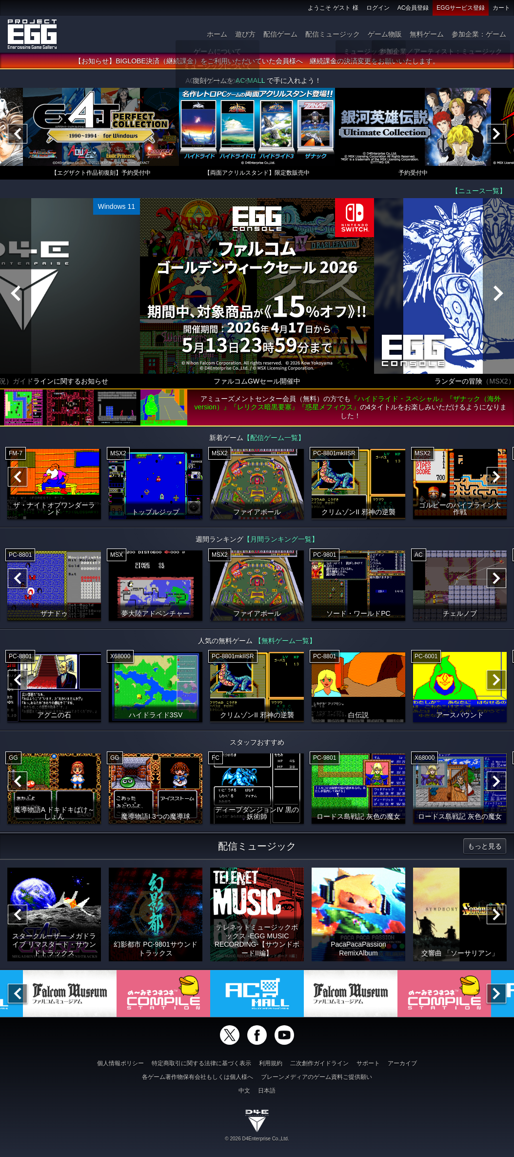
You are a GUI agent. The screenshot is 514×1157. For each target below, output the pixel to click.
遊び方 (245, 34)
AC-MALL (250, 80)
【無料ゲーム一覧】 (285, 641)
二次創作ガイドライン (319, 1063)
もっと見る (485, 846)
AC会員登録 (413, 7)
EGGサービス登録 (460, 7)
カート (501, 7)
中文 (244, 1091)
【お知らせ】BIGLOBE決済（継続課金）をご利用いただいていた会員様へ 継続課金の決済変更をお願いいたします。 (257, 61)
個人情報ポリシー (120, 1063)
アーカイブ (402, 1063)
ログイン (378, 7)
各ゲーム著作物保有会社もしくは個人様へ (197, 1077)
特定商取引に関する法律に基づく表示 (201, 1063)
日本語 (267, 1091)
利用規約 (270, 1063)
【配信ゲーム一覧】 (274, 438)
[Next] (496, 133)
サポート (368, 1063)
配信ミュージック (332, 34)
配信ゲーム (280, 34)
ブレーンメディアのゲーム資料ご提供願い (316, 1077)
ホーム (217, 34)
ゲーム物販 (385, 34)
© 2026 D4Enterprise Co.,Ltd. (257, 1138)
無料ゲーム (427, 34)
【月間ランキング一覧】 (280, 539)
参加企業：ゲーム (479, 34)
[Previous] (17, 133)
